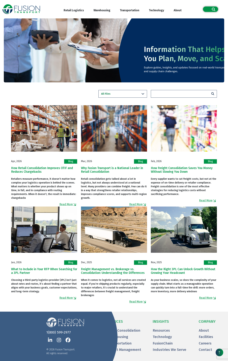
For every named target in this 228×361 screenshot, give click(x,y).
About (177, 10)
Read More (67, 204)
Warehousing (102, 10)
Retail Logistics (74, 10)
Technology (156, 10)
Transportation (129, 10)
